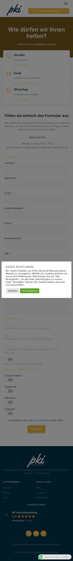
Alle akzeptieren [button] (29, 290)
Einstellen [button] (12, 290)
